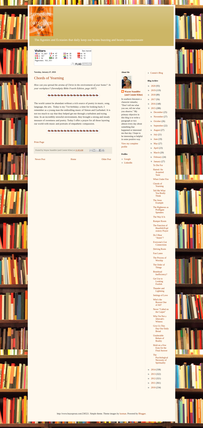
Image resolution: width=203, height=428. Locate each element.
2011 (153, 383)
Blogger (141, 413)
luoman (123, 413)
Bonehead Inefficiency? (160, 273)
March (157, 152)
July (156, 134)
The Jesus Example (158, 201)
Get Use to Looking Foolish (158, 281)
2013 (153, 374)
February (158, 157)
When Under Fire (161, 179)
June (156, 139)
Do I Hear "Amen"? (158, 236)
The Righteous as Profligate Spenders (160, 210)
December (158, 112)
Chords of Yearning (49, 78)
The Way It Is (159, 217)
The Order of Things (159, 266)
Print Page (39, 142)
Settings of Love (160, 295)
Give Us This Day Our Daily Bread (161, 328)
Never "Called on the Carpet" (160, 310)
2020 (153, 86)
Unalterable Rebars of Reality (158, 338)
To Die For (158, 165)
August (157, 130)
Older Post (106, 159)
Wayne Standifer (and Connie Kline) (133, 93)
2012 (153, 378)
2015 (153, 108)
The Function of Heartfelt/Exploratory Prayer (160, 228)
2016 (153, 104)
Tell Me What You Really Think (159, 193)
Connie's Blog (156, 73)
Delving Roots (159, 249)
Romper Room (159, 221)
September (159, 126)
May (156, 143)
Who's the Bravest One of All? (160, 302)
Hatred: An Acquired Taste (158, 172)
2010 (153, 387)
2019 (153, 90)
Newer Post (40, 159)
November (159, 116)
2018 (153, 95)
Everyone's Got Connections (160, 243)
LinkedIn (128, 163)
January (157, 161)
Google (127, 159)
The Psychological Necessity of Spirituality (160, 359)
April (156, 148)
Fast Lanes (158, 253)
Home (73, 159)
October (157, 121)
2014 (153, 369)
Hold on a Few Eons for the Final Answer (160, 348)
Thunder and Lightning (158, 289)
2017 (153, 99)
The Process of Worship (159, 259)
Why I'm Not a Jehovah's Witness (159, 319)
